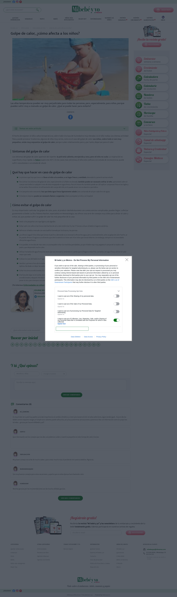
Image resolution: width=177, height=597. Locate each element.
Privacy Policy (101, 337)
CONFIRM (72, 329)
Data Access (88, 337)
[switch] (116, 296)
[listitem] (88, 291)
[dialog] (88, 298)
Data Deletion (75, 337)
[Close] (127, 260)
